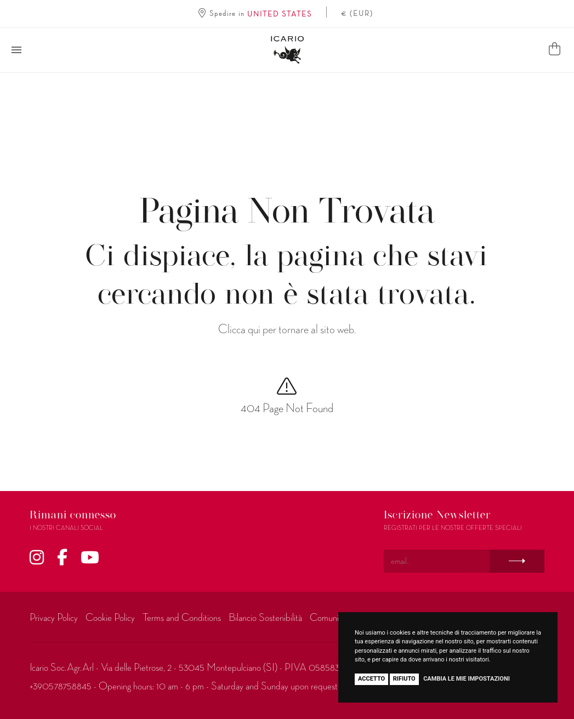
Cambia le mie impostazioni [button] (466, 678)
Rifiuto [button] (404, 678)
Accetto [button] (371, 678)
